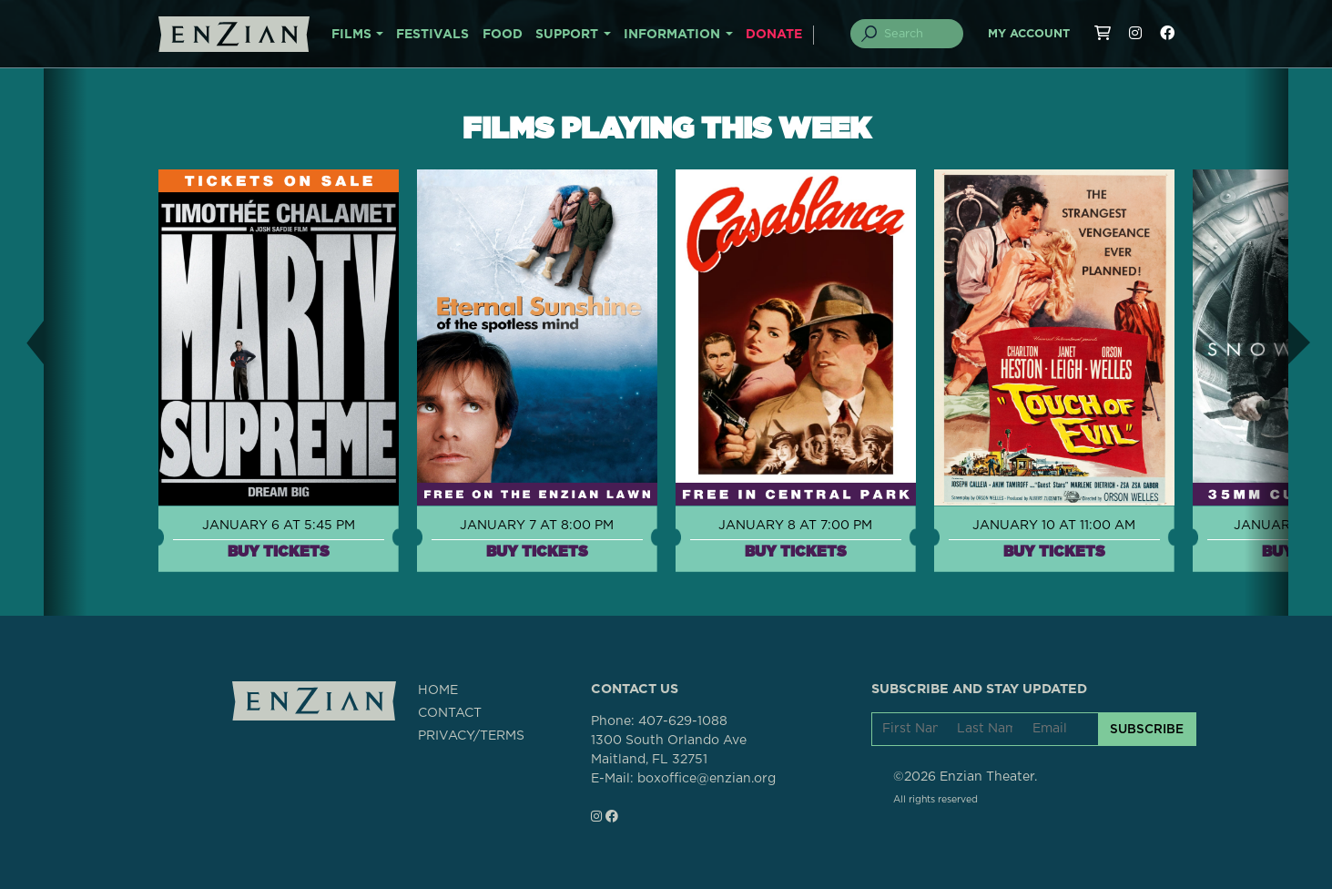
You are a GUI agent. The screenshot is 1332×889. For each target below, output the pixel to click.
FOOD (503, 34)
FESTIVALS (432, 34)
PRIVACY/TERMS (471, 736)
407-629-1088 (682, 721)
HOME (438, 690)
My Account (1029, 34)
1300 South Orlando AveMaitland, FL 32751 (669, 750)
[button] (22, 342)
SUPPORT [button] (566, 34)
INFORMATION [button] (672, 34)
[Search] (916, 33)
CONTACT (450, 713)
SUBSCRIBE (1147, 728)
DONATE (774, 34)
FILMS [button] (351, 34)
